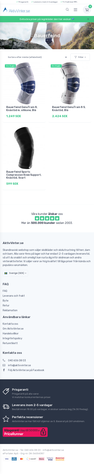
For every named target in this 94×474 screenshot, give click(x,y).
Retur (6, 305)
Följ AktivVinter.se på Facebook (23, 370)
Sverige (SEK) (14, 273)
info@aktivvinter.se (17, 365)
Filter (79, 57)
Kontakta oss (10, 323)
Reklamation (10, 310)
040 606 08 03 (14, 360)
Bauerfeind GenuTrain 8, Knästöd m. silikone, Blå (22, 109)
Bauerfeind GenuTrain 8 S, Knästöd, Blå (69, 109)
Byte (5, 300)
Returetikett (10, 343)
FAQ (5, 291)
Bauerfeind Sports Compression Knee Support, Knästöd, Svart (24, 175)
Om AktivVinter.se (13, 328)
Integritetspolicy (12, 338)
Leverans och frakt (14, 295)
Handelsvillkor (11, 333)
